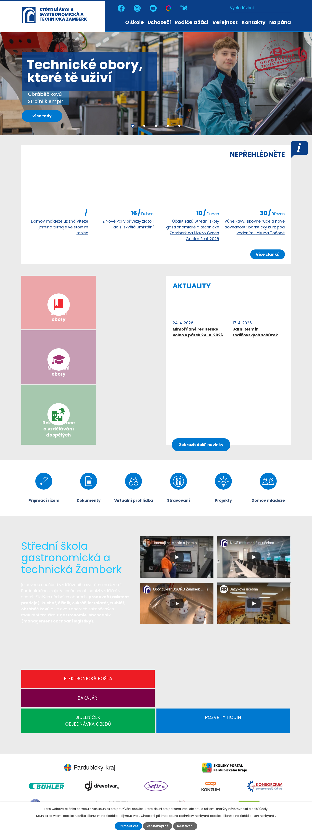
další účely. (260, 808)
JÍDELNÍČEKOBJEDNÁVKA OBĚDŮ (190, 590)
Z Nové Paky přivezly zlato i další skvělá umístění (128, 224)
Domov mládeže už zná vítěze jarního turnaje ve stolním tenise (59, 227)
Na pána (280, 22)
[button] (133, 126)
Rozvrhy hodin (258, 586)
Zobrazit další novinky (202, 350)
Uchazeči (159, 22)
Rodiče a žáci (191, 22)
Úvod (119, 22)
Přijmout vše (127, 826)
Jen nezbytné (157, 826)
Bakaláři (122, 586)
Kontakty (253, 22)
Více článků (267, 254)
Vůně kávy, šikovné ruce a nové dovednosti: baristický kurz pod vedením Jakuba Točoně (254, 227)
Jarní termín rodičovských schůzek (255, 332)
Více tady (44, 117)
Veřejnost (225, 22)
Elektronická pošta (54, 586)
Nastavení (186, 826)
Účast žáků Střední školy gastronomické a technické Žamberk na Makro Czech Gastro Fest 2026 (192, 229)
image (57, 186)
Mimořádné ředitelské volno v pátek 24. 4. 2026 (198, 332)
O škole (134, 22)
